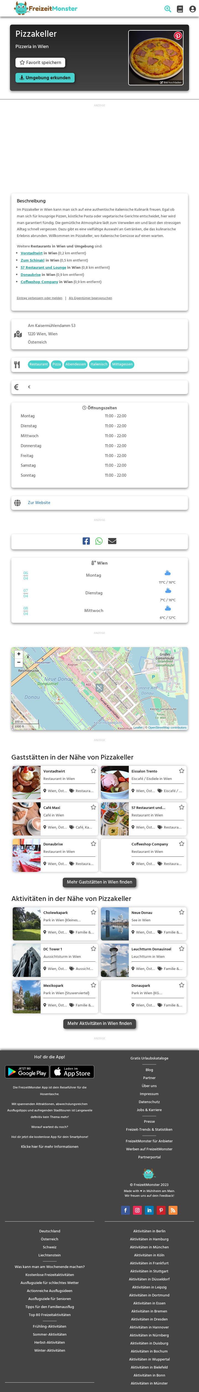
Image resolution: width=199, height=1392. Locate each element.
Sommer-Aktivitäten (50, 1335)
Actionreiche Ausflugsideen (49, 1291)
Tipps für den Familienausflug (49, 1307)
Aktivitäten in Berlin (149, 1231)
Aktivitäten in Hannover (149, 1327)
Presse (149, 1122)
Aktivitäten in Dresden (149, 1319)
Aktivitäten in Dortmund (149, 1295)
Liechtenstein (49, 1255)
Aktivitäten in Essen (149, 1303)
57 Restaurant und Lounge (43, 268)
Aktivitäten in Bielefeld (149, 1367)
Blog (149, 1070)
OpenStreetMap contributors (167, 727)
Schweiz (49, 1247)
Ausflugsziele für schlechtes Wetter (49, 1283)
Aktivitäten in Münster (149, 1383)
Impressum (149, 1094)
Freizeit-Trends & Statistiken (149, 1130)
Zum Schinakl (32, 260)
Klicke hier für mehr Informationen (49, 1147)
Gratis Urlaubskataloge (149, 1058)
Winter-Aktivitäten (49, 1351)
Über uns (149, 1086)
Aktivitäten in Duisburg (149, 1343)
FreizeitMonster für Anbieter (149, 1141)
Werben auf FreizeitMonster (149, 1149)
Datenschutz (149, 1102)
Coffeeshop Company (39, 282)
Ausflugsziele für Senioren (49, 1299)
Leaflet (138, 727)
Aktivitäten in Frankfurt (149, 1263)
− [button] (18, 663)
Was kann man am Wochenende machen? (50, 1267)
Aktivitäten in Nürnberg (149, 1335)
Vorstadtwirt (32, 253)
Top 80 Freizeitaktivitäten (50, 1315)
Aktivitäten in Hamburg (149, 1239)
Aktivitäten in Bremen (149, 1311)
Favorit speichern (40, 63)
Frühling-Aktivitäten (49, 1327)
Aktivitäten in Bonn (149, 1375)
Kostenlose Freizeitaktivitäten (49, 1275)
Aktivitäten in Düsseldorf (149, 1279)
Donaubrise (31, 275)
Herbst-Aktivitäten (49, 1343)
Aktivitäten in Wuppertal (149, 1359)
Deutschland (49, 1231)
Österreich (49, 1239)
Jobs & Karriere (149, 1110)
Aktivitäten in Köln (149, 1255)
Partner (149, 1078)
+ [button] (18, 654)
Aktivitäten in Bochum (149, 1351)
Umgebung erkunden (48, 78)
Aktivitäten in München (149, 1247)
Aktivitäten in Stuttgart (149, 1271)
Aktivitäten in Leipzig (149, 1287)
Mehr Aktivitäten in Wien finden (99, 1023)
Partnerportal (149, 1157)
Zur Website (39, 503)
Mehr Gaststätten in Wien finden (99, 882)
